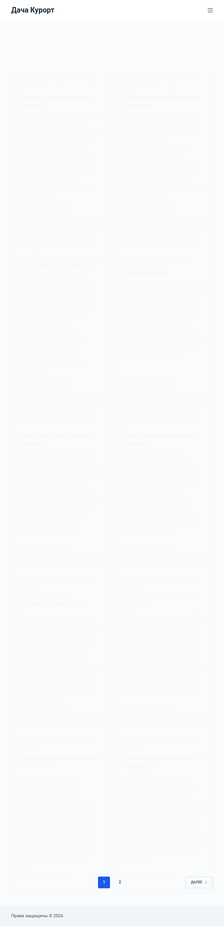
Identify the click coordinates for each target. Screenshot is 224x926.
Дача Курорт (32, 10)
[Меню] (210, 10)
